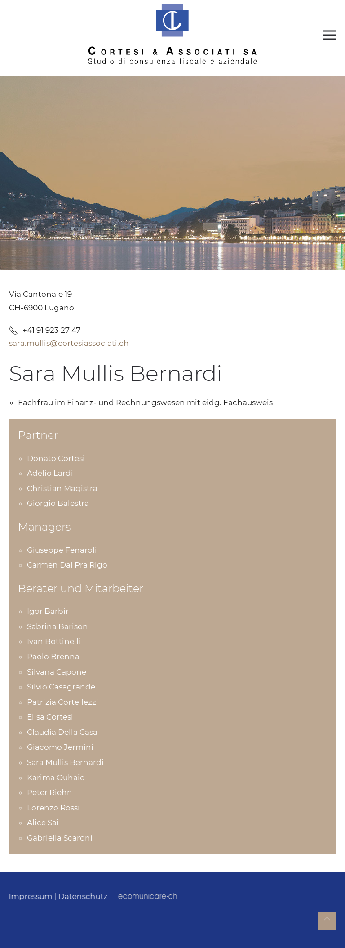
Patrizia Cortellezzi (62, 702)
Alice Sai (43, 822)
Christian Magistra (62, 488)
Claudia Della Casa (62, 732)
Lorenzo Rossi (53, 807)
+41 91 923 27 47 (44, 330)
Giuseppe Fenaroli (62, 550)
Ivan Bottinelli (54, 641)
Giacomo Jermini (60, 746)
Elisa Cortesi (50, 716)
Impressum (30, 896)
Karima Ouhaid (56, 777)
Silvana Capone (56, 671)
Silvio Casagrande (61, 686)
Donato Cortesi (56, 458)
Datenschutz (82, 896)
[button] (329, 35)
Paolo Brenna (53, 656)
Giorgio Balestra (58, 503)
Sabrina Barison (57, 626)
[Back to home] (172, 35)
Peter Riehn (49, 792)
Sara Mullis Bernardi (65, 762)
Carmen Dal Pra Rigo (67, 564)
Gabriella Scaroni (60, 837)
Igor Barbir (48, 611)
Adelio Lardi (50, 473)
